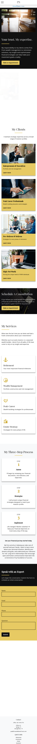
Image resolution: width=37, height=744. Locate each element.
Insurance (18, 743)
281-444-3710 (20, 722)
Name (3, 590)
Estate (18, 741)
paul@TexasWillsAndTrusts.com (18, 731)
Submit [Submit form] (5, 634)
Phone (4, 611)
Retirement (18, 737)
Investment (18, 739)
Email (3, 601)
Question (5, 621)
